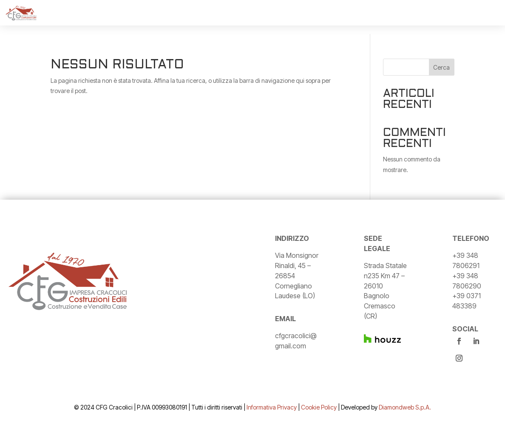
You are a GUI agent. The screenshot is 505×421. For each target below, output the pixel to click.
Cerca (441, 67)
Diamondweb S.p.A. (405, 407)
